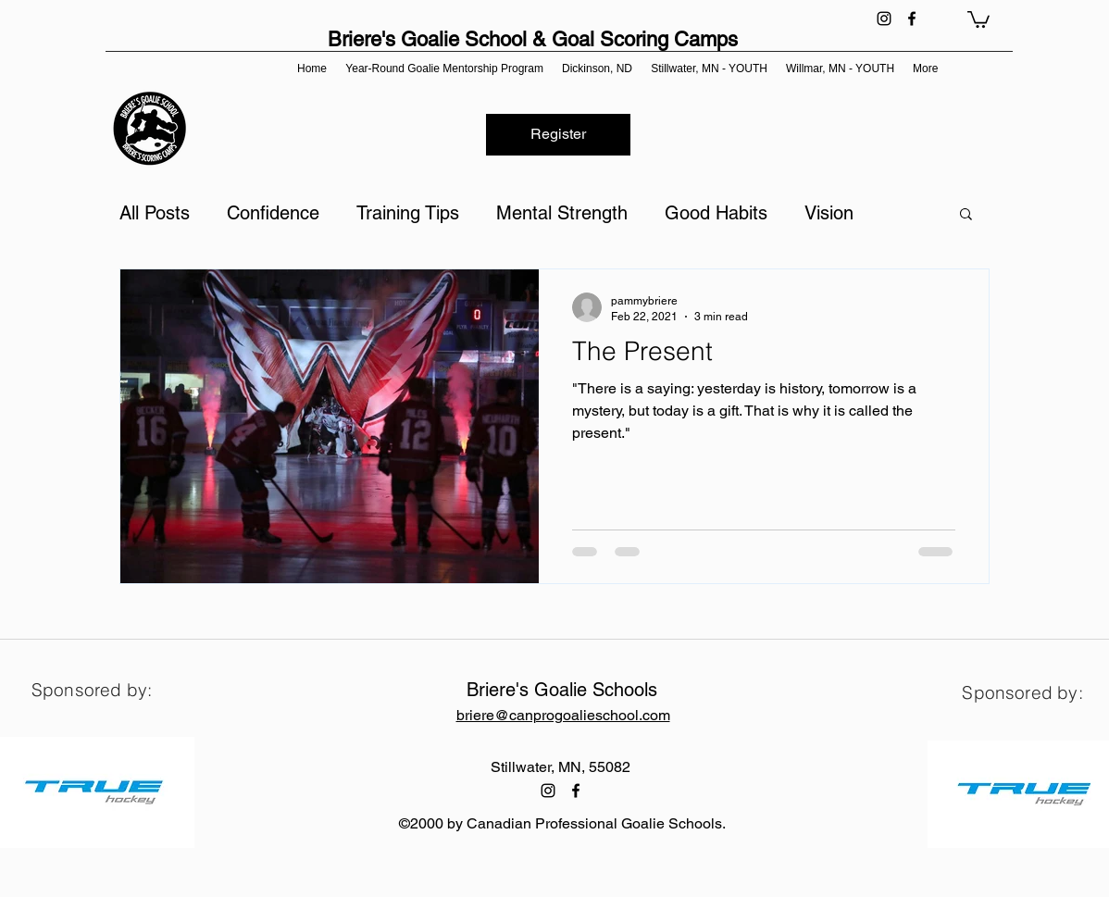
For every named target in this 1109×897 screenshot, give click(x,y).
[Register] (558, 135)
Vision (829, 213)
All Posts (154, 213)
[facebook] (912, 18)
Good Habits (716, 213)
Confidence (273, 213)
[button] (978, 18)
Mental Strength (562, 213)
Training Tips (407, 213)
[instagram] (884, 18)
